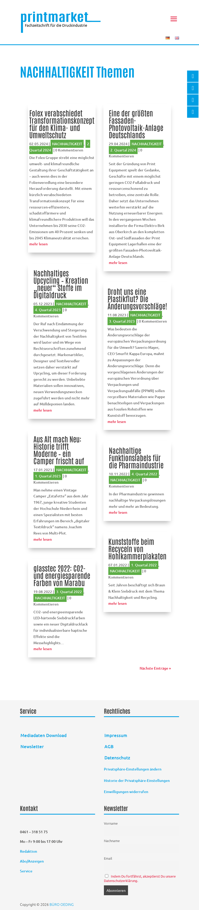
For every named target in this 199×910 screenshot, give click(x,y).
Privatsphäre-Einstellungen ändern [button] (132, 769)
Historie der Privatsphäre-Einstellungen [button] (137, 780)
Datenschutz (117, 758)
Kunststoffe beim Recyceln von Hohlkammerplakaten (137, 548)
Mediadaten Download (43, 735)
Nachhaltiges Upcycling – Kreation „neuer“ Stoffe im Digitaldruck (60, 283)
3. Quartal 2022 (69, 591)
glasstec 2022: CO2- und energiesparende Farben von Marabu (61, 575)
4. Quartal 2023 (48, 309)
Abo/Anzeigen (32, 861)
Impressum (115, 735)
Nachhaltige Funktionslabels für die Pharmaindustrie (136, 457)
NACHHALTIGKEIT (67, 143)
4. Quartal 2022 (144, 473)
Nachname (112, 840)
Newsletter (32, 746)
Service (26, 871)
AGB (108, 746)
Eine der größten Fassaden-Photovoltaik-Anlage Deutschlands (136, 123)
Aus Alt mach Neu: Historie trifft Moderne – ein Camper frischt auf (58, 449)
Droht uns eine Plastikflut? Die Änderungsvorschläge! (137, 298)
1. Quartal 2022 (144, 564)
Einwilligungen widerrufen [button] (126, 791)
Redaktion (29, 851)
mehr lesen (38, 243)
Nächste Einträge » (155, 668)
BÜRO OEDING (61, 904)
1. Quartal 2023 (48, 476)
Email (108, 858)
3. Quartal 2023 (122, 321)
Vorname (111, 823)
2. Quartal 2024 (123, 150)
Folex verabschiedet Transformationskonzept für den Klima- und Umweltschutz (61, 123)
